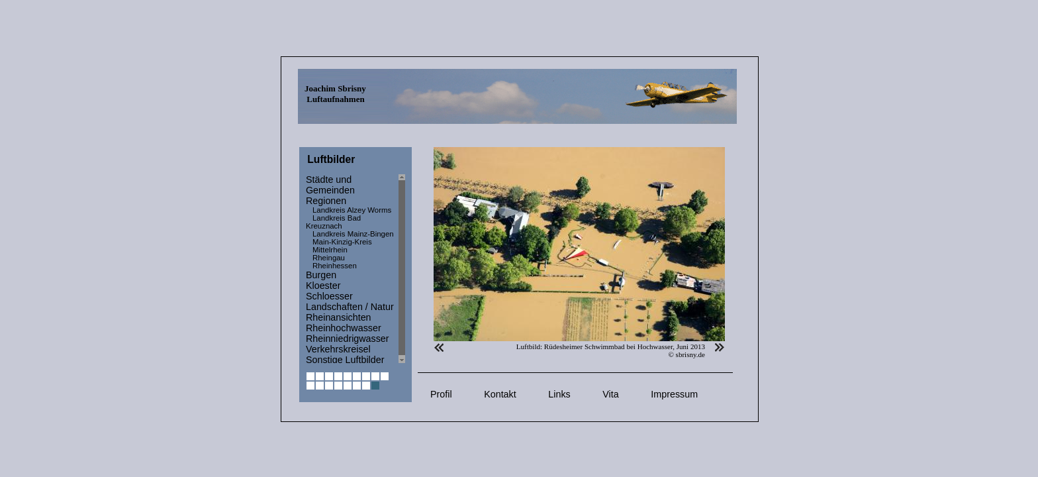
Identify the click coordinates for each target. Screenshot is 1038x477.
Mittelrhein (330, 250)
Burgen (321, 275)
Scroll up (402, 177)
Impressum (674, 394)
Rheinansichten (338, 317)
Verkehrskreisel (338, 349)
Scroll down (402, 360)
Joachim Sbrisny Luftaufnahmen (335, 93)
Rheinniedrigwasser (347, 338)
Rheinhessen (334, 266)
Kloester (323, 285)
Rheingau (328, 258)
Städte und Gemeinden (330, 184)
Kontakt (500, 394)
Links (559, 394)
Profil (441, 394)
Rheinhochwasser (343, 328)
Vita (610, 394)
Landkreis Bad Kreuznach (333, 222)
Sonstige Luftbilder (345, 359)
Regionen (326, 200)
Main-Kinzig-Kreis (342, 242)
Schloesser (329, 296)
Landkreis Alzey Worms (351, 210)
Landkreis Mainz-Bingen (353, 234)
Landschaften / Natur (350, 306)
